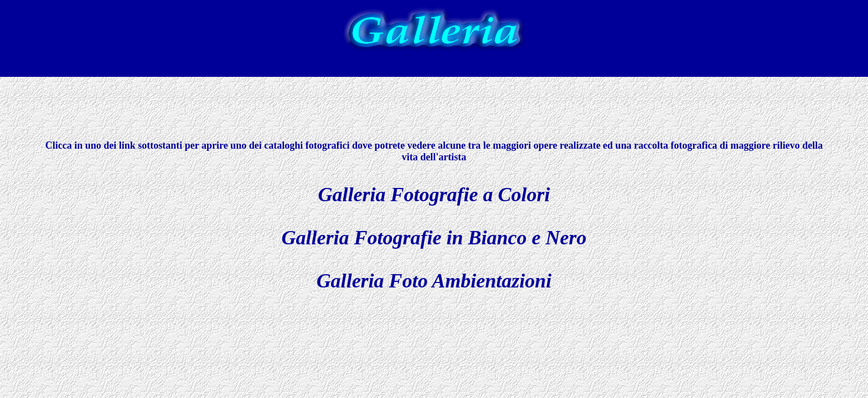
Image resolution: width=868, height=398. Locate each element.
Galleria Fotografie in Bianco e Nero (434, 238)
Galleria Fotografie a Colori (434, 195)
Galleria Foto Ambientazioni (434, 281)
